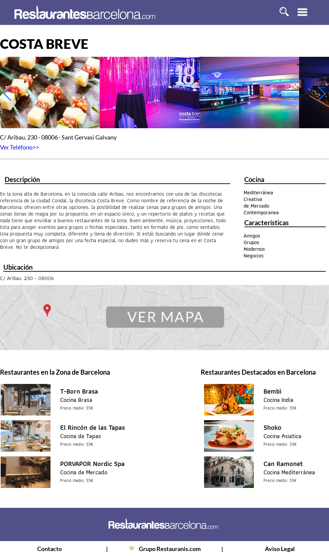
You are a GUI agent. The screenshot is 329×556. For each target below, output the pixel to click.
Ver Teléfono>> (19, 147)
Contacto (49, 548)
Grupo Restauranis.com (170, 548)
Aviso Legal (280, 548)
